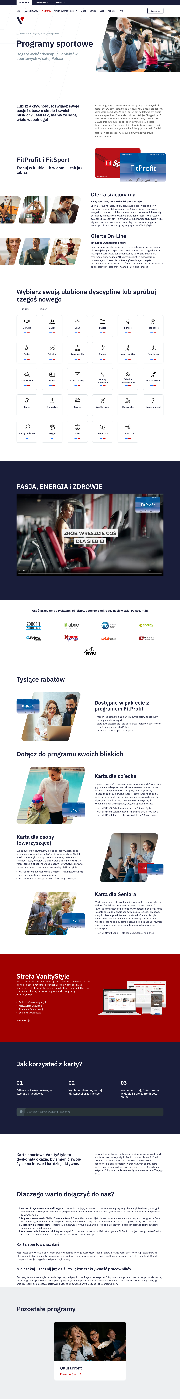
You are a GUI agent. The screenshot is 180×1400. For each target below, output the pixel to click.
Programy (46, 11)
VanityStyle (24, 34)
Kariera (92, 11)
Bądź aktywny (31, 11)
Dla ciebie (24, 2)
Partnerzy (60, 2)
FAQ (121, 11)
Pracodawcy (42, 2)
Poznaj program (68, 1374)
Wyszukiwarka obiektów (65, 11)
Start (19, 11)
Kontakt (111, 11)
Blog (102, 11)
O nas (83, 11)
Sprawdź (21, 1020)
